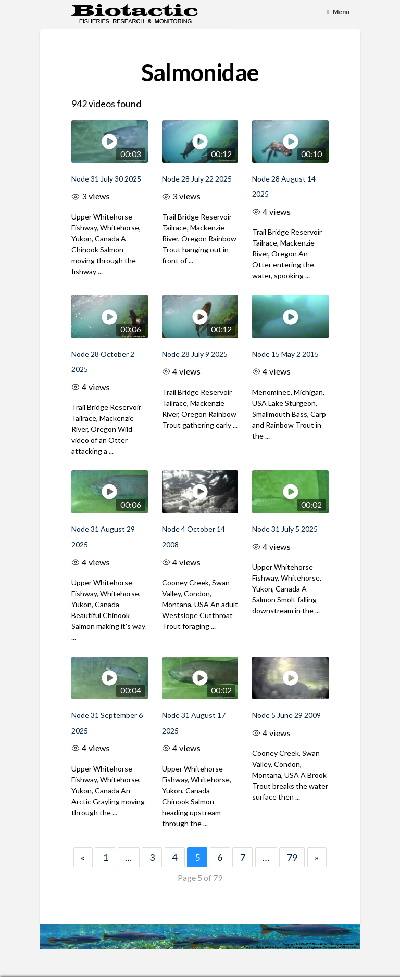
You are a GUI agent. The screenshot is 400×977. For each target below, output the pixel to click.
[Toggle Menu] (338, 12)
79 (292, 857)
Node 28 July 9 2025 (195, 354)
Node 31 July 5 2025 (285, 528)
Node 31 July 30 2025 (106, 178)
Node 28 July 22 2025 (197, 178)
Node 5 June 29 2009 (286, 715)
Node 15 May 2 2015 (285, 354)
